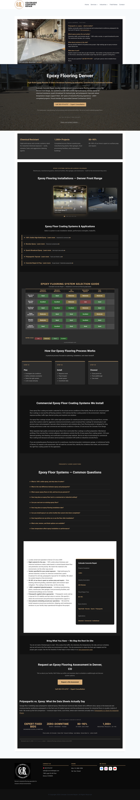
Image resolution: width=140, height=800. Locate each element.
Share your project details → (70, 122)
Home (87, 4)
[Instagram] (106, 768)
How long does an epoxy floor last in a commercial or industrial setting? (54, 497)
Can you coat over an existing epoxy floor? (44, 502)
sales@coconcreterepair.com (51, 770)
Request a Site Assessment (70, 682)
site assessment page (86, 649)
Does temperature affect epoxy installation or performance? (50, 528)
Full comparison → (85, 30)
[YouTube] (115, 768)
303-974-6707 (47, 768)
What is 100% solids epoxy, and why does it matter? (47, 481)
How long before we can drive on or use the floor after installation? (52, 518)
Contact (121, 4)
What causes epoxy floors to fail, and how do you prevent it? (50, 492)
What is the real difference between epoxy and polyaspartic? (50, 487)
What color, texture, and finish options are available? (48, 523)
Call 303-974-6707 (87, 58)
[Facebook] (101, 768)
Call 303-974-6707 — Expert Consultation (70, 104)
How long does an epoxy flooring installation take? (47, 507)
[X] (110, 768)
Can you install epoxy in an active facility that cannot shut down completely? (55, 513)
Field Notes (113, 4)
